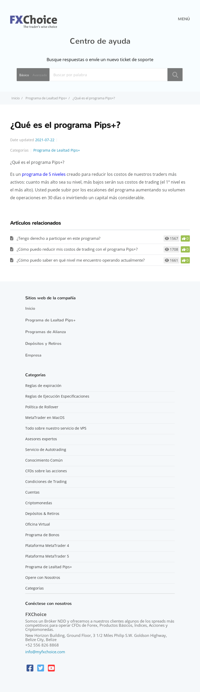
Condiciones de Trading (46, 482)
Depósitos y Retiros (43, 343)
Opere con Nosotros (42, 577)
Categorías (34, 588)
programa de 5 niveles (44, 174)
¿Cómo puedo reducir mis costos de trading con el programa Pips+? (77, 249)
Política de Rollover (41, 407)
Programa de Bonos (42, 535)
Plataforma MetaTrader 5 (47, 556)
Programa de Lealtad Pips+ (46, 98)
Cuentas (32, 492)
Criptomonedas (38, 503)
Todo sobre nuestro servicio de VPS (55, 428)
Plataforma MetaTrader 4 (47, 546)
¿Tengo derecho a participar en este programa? (58, 238)
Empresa (33, 355)
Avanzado (40, 75)
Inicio (30, 308)
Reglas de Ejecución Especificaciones (57, 396)
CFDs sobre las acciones (46, 471)
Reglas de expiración (43, 386)
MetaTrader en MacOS (45, 418)
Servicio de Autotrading (45, 450)
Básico (24, 75)
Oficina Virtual (37, 524)
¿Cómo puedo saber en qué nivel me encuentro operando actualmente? (81, 260)
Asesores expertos (41, 439)
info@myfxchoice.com (45, 651)
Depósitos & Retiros (42, 514)
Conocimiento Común (44, 460)
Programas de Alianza (45, 331)
